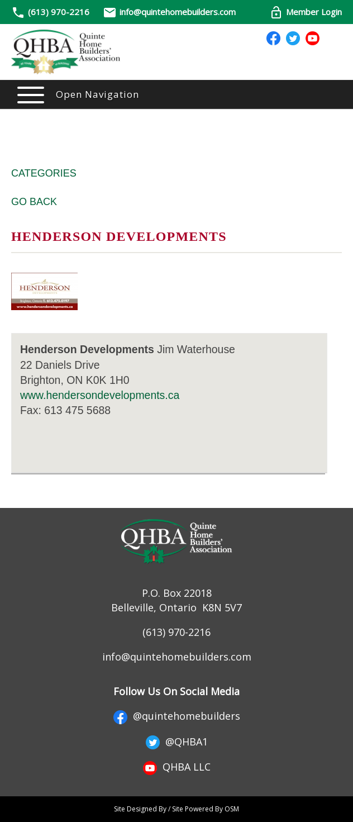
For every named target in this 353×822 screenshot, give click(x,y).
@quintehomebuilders (176, 716)
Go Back (34, 201)
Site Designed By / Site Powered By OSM (176, 809)
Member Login (305, 11)
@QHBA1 (177, 741)
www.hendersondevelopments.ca (99, 395)
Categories (44, 173)
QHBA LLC (177, 766)
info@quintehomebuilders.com (169, 11)
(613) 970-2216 (58, 11)
